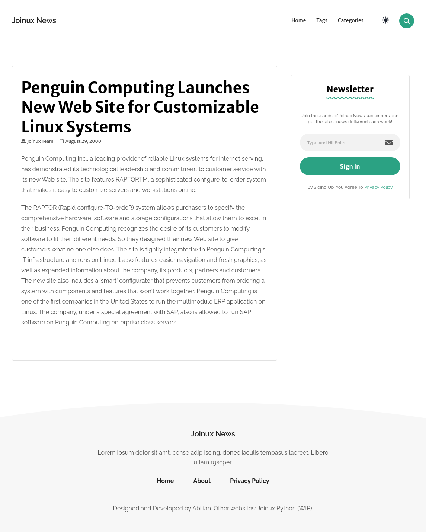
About (202, 480)
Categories (350, 20)
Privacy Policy (378, 187)
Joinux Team (37, 141)
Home (298, 20)
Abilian (201, 508)
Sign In (350, 166)
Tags (321, 20)
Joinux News (34, 20)
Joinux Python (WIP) (284, 508)
